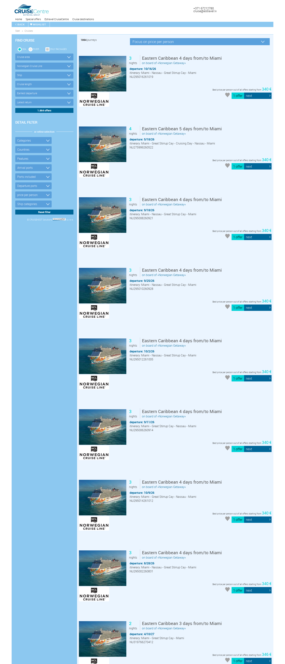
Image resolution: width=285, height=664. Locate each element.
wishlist (39, 24)
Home (18, 19)
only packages (58, 49)
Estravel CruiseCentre (57, 19)
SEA (24, 49)
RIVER (36, 49)
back (21, 24)
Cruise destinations (83, 19)
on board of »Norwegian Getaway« (182, 60)
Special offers (33, 19)
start (17, 30)
